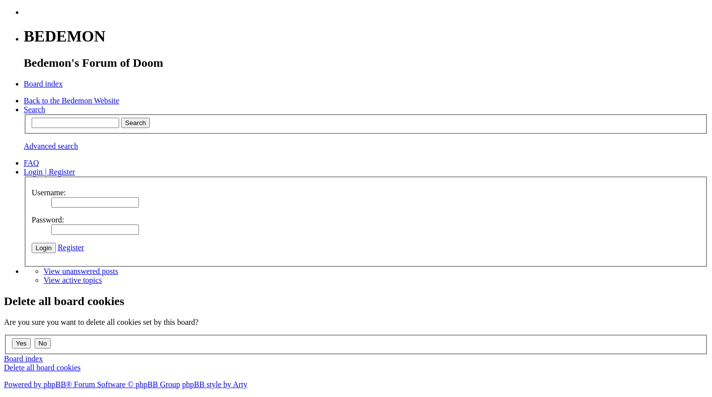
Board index (23, 358)
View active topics (73, 280)
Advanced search (51, 146)
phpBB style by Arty (214, 384)
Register (71, 247)
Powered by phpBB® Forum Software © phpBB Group (92, 384)
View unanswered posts (81, 271)
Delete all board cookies (42, 367)
